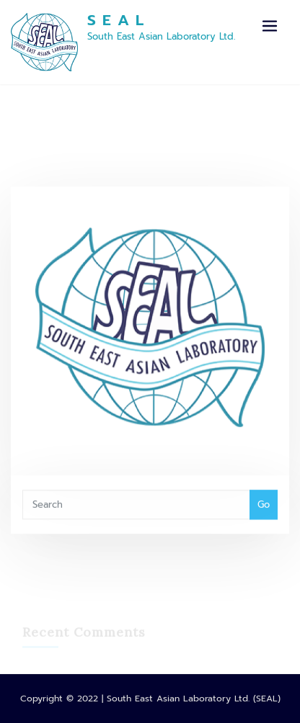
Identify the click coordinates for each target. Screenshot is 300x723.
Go (263, 510)
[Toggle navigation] (269, 26)
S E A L (115, 20)
